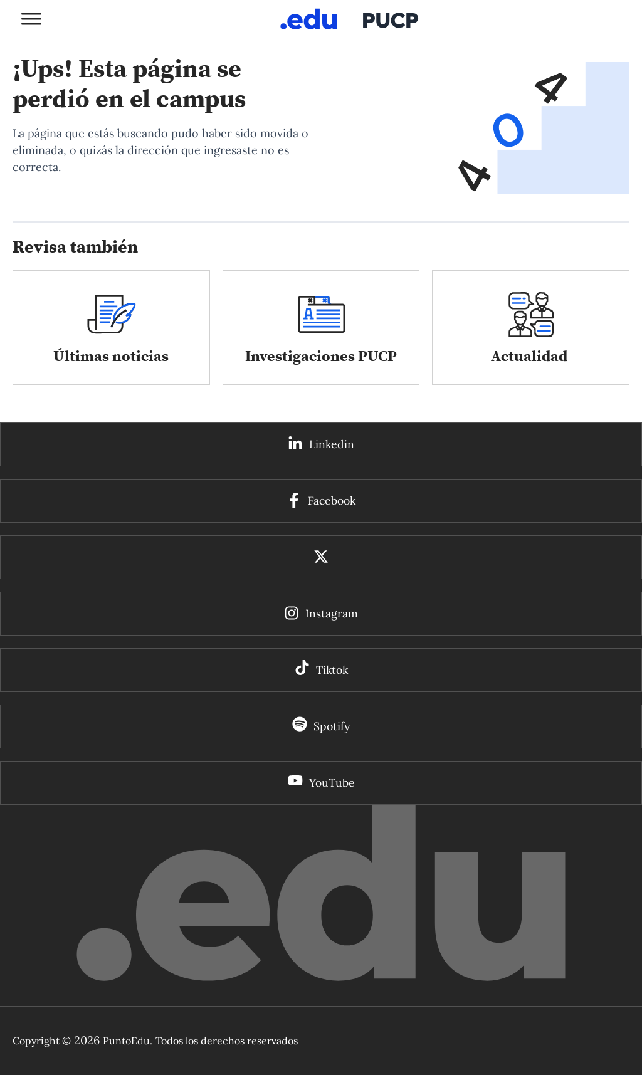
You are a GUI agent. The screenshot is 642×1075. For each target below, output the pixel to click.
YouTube (332, 783)
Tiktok (332, 670)
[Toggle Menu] (31, 18)
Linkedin (331, 445)
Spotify (331, 727)
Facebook (331, 501)
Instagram (331, 614)
